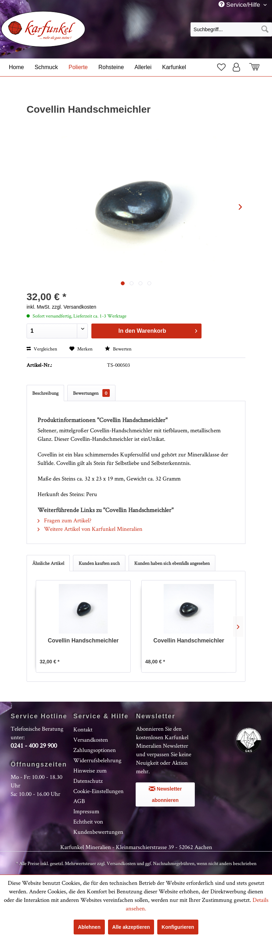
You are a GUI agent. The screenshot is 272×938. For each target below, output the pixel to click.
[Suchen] (265, 29)
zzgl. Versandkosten (74, 307)
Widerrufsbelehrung (97, 760)
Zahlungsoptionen (94, 750)
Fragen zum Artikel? (64, 520)
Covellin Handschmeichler (83, 640)
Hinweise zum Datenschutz (90, 775)
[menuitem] (231, 29)
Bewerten (118, 349)
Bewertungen (91, 393)
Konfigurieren (178, 927)
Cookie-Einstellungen (98, 791)
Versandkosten (90, 739)
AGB (79, 801)
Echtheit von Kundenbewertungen (98, 827)
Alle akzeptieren (131, 927)
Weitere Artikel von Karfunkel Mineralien (90, 529)
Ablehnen (89, 927)
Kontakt (82, 729)
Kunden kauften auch (99, 563)
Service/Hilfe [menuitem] (240, 4)
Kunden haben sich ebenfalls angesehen (172, 563)
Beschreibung (45, 393)
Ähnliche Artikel (48, 563)
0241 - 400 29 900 (34, 745)
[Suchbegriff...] (231, 29)
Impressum (86, 811)
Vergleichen (42, 349)
